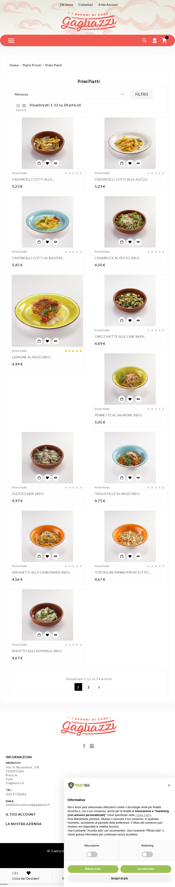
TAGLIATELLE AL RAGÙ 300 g (117, 494)
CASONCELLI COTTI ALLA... (33, 179)
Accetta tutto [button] (145, 869)
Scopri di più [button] (119, 878)
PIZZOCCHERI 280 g (28, 494)
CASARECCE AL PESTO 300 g (117, 258)
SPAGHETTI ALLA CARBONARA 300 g (41, 572)
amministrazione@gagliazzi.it (28, 805)
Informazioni (19, 757)
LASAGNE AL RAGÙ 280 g (31, 357)
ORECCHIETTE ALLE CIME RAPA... (120, 336)
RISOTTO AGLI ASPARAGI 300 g (37, 651)
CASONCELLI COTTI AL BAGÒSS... (38, 258)
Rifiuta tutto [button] (93, 869)
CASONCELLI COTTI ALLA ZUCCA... (122, 179)
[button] (169, 785)
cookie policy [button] (143, 815)
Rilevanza (69, 94)
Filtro (141, 94)
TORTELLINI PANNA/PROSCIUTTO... (122, 572)
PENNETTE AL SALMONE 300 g (118, 415)
